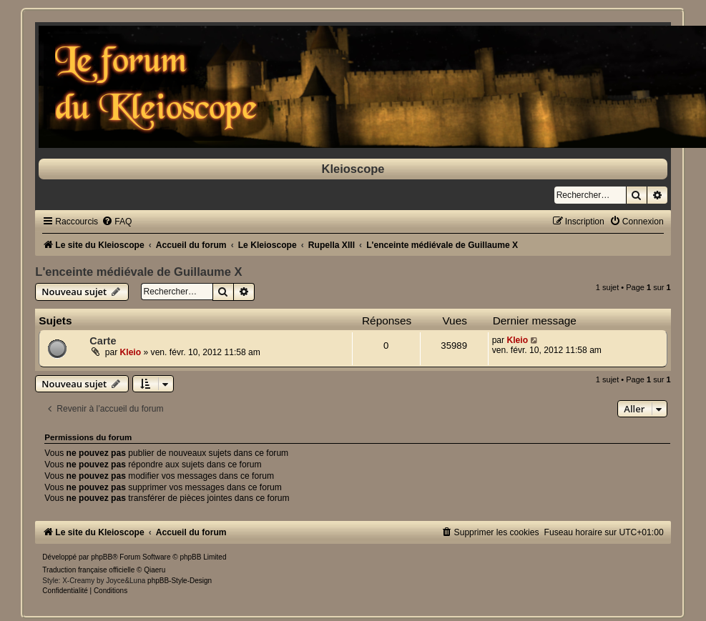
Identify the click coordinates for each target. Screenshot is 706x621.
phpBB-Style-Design (179, 581)
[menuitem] (117, 222)
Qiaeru (154, 570)
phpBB (101, 557)
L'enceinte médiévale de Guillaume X (138, 271)
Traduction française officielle (88, 570)
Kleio (131, 352)
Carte (102, 341)
